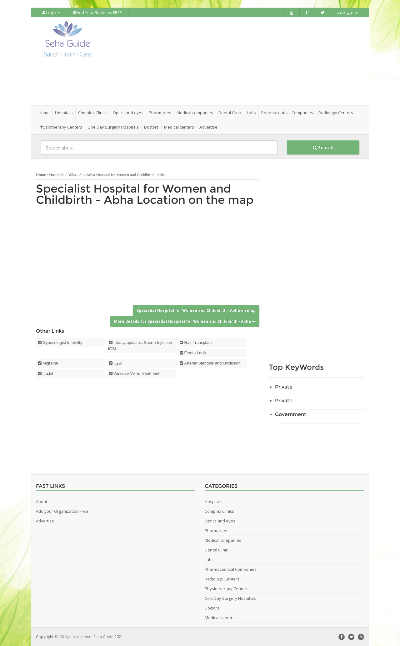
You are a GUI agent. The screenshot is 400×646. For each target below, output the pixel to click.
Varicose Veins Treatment (136, 373)
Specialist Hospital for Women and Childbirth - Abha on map (196, 310)
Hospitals (56, 174)
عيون (117, 362)
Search (323, 147)
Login (51, 12)
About (41, 501)
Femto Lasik (195, 352)
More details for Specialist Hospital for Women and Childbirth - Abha (185, 320)
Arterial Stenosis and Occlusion (212, 362)
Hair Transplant (198, 342)
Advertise (208, 127)
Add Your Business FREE (97, 12)
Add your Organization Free (62, 511)
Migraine (50, 362)
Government (290, 414)
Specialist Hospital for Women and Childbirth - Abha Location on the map (144, 193)
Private (283, 386)
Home (44, 112)
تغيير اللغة (347, 12)
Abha (71, 174)
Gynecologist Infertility (62, 342)
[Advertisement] (235, 61)
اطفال (47, 373)
